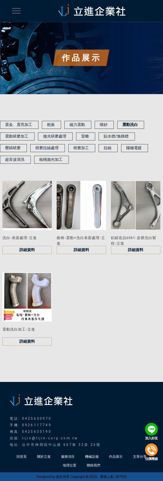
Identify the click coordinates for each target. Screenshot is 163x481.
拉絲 (107, 148)
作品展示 (116, 456)
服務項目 (68, 456)
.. (98, 477)
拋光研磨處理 (54, 136)
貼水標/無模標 (116, 136)
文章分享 (140, 456)
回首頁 (21, 456)
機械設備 (92, 456)
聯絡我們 (93, 465)
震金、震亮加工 (18, 124)
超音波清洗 (14, 159)
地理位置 (69, 465)
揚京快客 (63, 477)
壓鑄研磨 (13, 148)
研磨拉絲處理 (47, 148)
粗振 (51, 124)
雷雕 (85, 136)
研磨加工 (81, 148)
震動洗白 (130, 124)
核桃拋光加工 (50, 159)
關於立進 (44, 456)
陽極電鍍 (134, 148)
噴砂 (104, 124)
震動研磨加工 (16, 136)
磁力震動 (77, 124)
